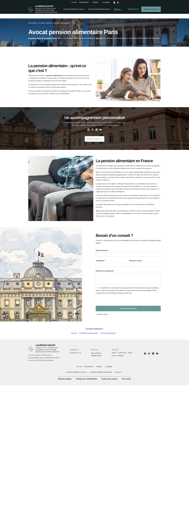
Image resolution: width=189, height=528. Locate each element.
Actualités (106, 2)
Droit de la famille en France (74, 9)
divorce (99, 38)
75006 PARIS (96, 354)
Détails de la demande (105, 271)
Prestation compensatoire (88, 333)
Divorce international (107, 333)
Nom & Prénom (102, 250)
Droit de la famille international (99, 9)
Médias (95, 2)
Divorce (117, 9)
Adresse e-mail (136, 261)
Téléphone (101, 261)
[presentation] (111, 301)
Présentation (83, 2)
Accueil (74, 2)
